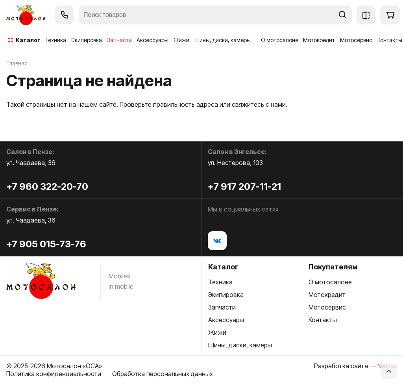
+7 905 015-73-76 (46, 244)
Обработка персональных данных (162, 374)
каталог (28, 40)
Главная (17, 63)
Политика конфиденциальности (53, 374)
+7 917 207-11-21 (244, 186)
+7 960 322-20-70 (47, 186)
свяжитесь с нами (259, 104)
